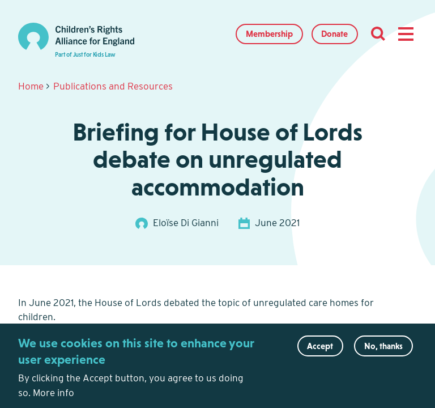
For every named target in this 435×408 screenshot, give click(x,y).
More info (53, 397)
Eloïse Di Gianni (186, 222)
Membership (269, 34)
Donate (334, 34)
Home (31, 86)
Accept (320, 350)
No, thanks (383, 350)
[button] (405, 34)
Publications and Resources (113, 86)
